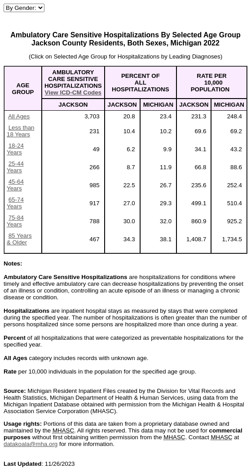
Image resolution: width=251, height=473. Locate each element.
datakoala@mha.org (30, 444)
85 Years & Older (19, 239)
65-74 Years (15, 203)
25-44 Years (15, 167)
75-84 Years (15, 221)
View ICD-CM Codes (73, 92)
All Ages (19, 116)
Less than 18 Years (21, 131)
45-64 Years (15, 185)
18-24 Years (15, 149)
